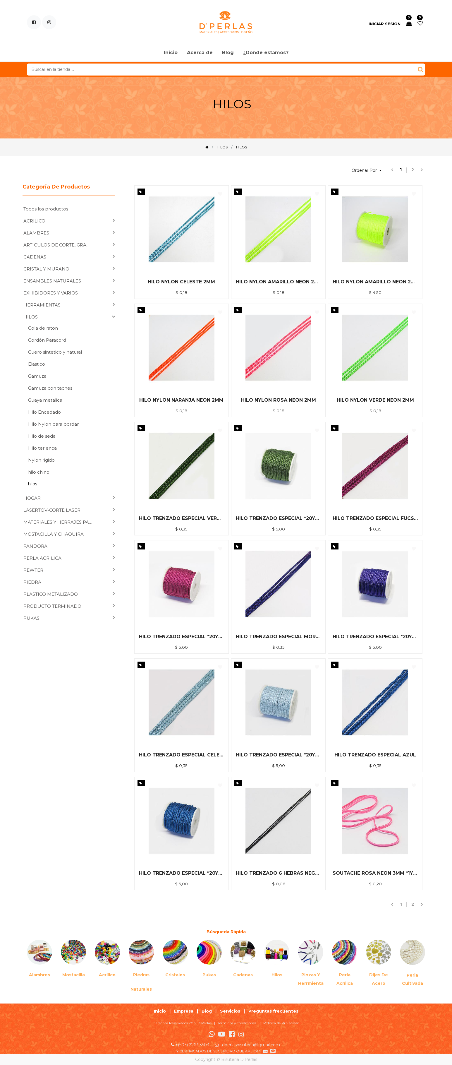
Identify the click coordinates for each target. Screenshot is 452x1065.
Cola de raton (43, 328)
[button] (366, 170)
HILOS (30, 317)
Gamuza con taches (50, 388)
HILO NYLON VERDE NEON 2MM (375, 400)
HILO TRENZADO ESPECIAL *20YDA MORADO (375, 636)
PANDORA (35, 546)
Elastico (36, 364)
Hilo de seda (42, 436)
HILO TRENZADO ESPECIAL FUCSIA (375, 518)
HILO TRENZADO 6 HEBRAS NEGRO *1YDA (278, 873)
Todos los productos (45, 209)
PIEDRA (32, 582)
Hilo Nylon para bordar (53, 424)
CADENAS (34, 257)
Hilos (276, 974)
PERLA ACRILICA (42, 558)
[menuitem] (170, 52)
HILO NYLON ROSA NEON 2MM (278, 400)
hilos (32, 484)
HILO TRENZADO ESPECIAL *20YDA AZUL (181, 873)
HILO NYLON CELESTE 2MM (181, 282)
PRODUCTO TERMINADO (52, 606)
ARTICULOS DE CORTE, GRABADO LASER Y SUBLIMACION (60, 245)
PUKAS (31, 618)
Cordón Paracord (47, 340)
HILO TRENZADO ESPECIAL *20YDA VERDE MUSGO (278, 518)
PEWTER (33, 570)
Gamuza (37, 376)
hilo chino (38, 472)
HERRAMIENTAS (42, 305)
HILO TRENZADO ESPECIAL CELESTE (181, 755)
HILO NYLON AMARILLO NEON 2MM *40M (375, 282)
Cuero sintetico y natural (55, 352)
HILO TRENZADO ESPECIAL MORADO (278, 636)
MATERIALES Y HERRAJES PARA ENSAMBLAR (60, 522)
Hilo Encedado (44, 412)
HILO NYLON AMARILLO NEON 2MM (278, 282)
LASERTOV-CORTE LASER (51, 510)
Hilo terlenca (42, 448)
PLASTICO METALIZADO (50, 594)
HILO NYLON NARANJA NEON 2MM (181, 400)
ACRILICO (34, 221)
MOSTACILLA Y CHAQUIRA (53, 534)
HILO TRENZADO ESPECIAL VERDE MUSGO (181, 518)
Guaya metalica (45, 400)
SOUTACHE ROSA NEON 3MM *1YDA (375, 873)
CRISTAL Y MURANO (46, 269)
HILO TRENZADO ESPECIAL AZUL (375, 755)
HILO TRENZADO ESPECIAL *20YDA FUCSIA (181, 636)
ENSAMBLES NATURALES (52, 281)
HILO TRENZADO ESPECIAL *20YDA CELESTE (278, 755)
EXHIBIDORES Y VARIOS (50, 293)
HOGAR (32, 498)
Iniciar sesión (385, 23)
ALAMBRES (36, 233)
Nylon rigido (41, 460)
